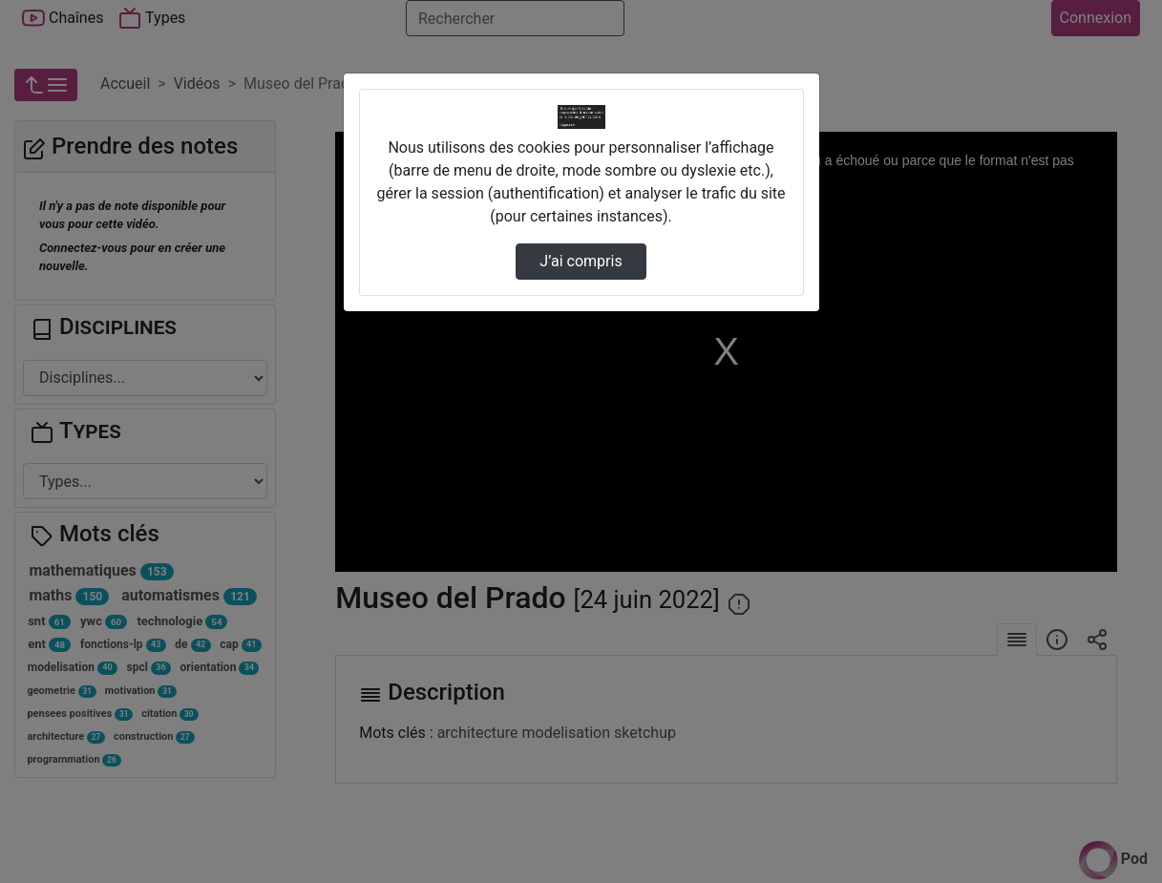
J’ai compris (580, 261)
